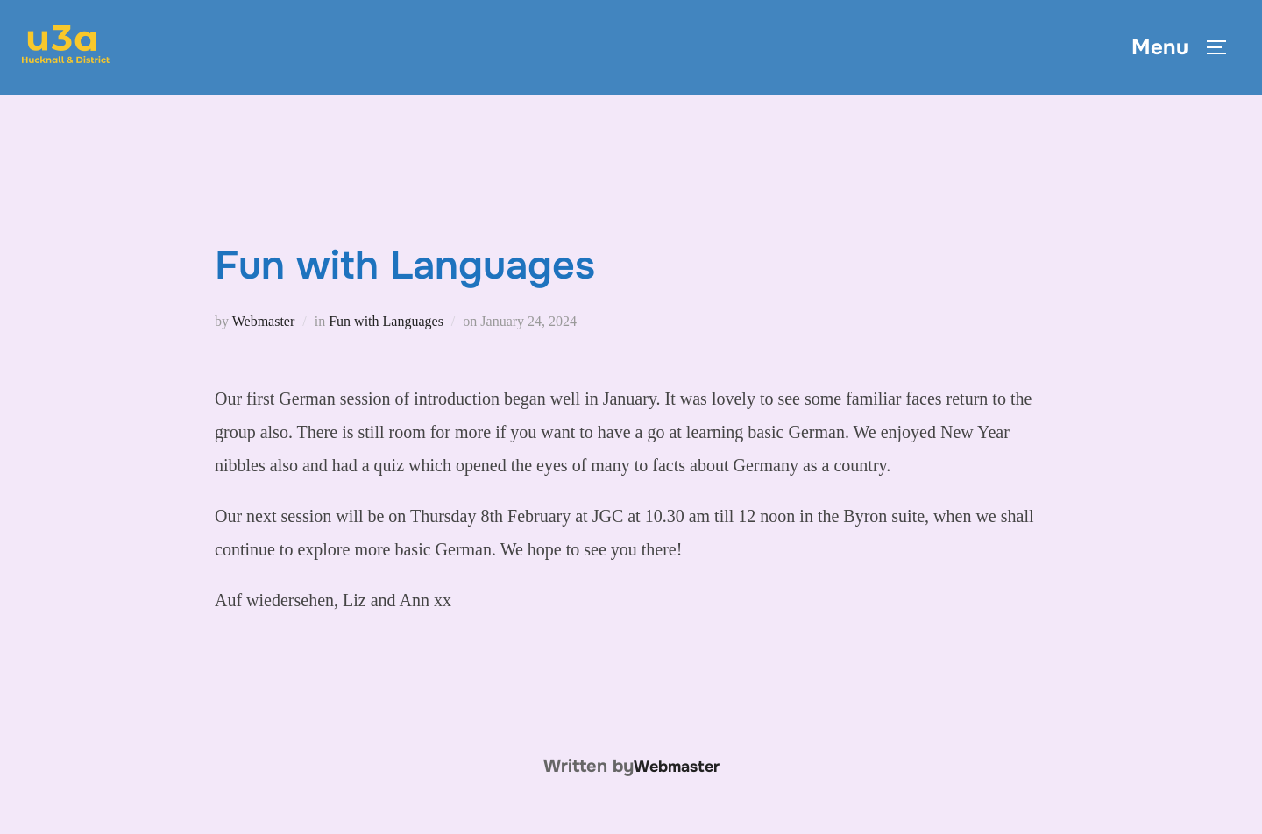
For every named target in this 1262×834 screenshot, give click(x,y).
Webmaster (263, 321)
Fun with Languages (386, 321)
